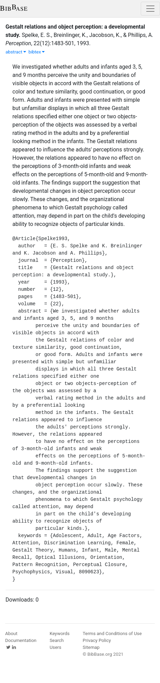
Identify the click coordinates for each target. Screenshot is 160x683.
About (11, 633)
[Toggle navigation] (150, 9)
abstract (16, 52)
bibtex (37, 52)
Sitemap (91, 647)
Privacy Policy (97, 640)
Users (55, 647)
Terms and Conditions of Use (112, 633)
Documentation (20, 640)
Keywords (60, 633)
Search (57, 640)
